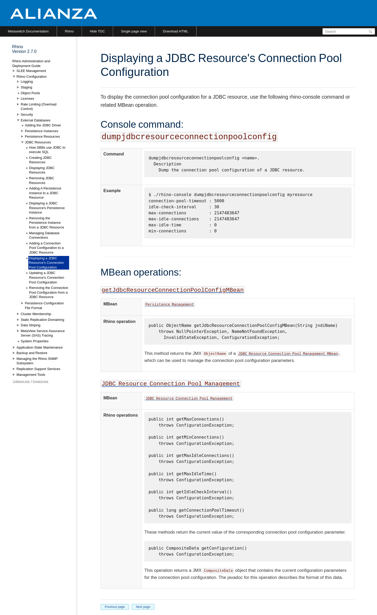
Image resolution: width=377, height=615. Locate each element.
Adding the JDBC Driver (43, 125)
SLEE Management (31, 71)
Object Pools (30, 93)
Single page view (134, 31)
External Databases (35, 120)
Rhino (69, 31)
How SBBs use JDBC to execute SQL (47, 150)
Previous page (115, 607)
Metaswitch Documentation (28, 31)
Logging (27, 81)
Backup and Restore (31, 353)
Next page (143, 607)
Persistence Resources (42, 136)
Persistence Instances (41, 131)
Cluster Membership (36, 314)
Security (27, 114)
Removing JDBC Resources (41, 180)
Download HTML (175, 31)
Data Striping (30, 325)
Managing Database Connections (44, 235)
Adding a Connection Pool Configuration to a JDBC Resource (46, 247)
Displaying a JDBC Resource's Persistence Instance (47, 207)
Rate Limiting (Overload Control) (39, 106)
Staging (26, 87)
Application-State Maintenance (39, 347)
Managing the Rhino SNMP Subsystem (37, 361)
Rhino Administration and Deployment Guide (31, 63)
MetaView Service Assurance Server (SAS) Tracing (43, 333)
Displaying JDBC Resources (42, 170)
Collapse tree (21, 381)
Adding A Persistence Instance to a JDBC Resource (45, 192)
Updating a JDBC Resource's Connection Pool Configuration (46, 277)
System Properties (34, 341)
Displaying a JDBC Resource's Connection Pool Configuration (46, 262)
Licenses (27, 98)
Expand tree (40, 381)
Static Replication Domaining (42, 320)
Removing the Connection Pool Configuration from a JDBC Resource (48, 292)
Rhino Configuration (31, 77)
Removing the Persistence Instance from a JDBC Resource (46, 222)
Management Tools (30, 375)
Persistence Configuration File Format (44, 305)
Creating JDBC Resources (40, 160)
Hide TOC (97, 31)
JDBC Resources (38, 142)
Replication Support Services (38, 369)
